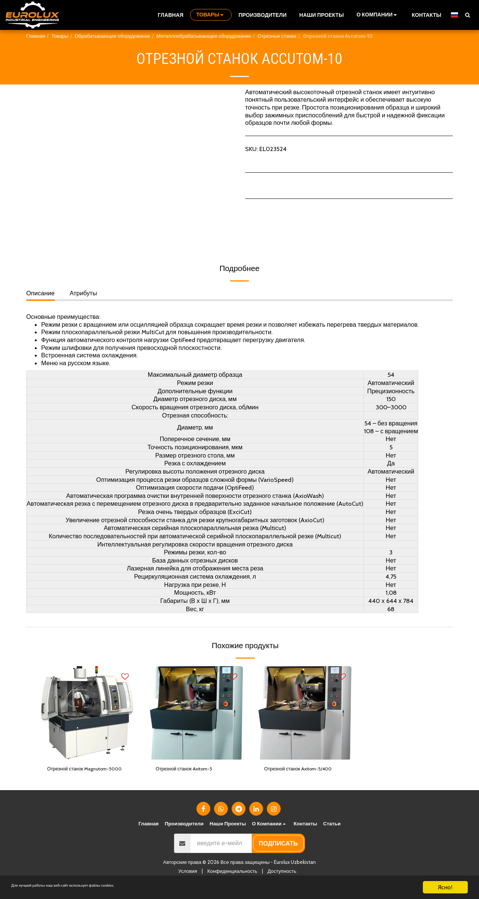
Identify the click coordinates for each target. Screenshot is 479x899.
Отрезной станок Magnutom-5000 (88, 774)
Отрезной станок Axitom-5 (193, 770)
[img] (88, 713)
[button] (378, 15)
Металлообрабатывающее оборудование (203, 36)
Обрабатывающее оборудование (112, 36)
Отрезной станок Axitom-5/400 (300, 774)
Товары (59, 36)
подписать (278, 854)
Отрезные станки (276, 36)
